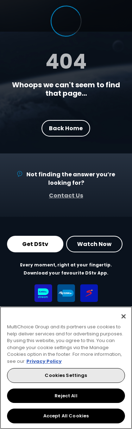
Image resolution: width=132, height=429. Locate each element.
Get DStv (35, 244)
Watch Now (94, 244)
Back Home (66, 128)
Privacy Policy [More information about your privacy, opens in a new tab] (44, 361)
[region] (66, 368)
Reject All (66, 395)
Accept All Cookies (66, 415)
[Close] (123, 316)
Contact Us (66, 195)
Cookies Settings (66, 375)
